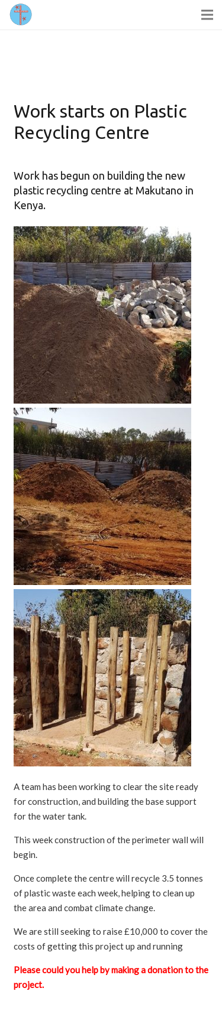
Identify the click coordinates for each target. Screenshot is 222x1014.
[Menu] (207, 15)
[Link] (21, 15)
